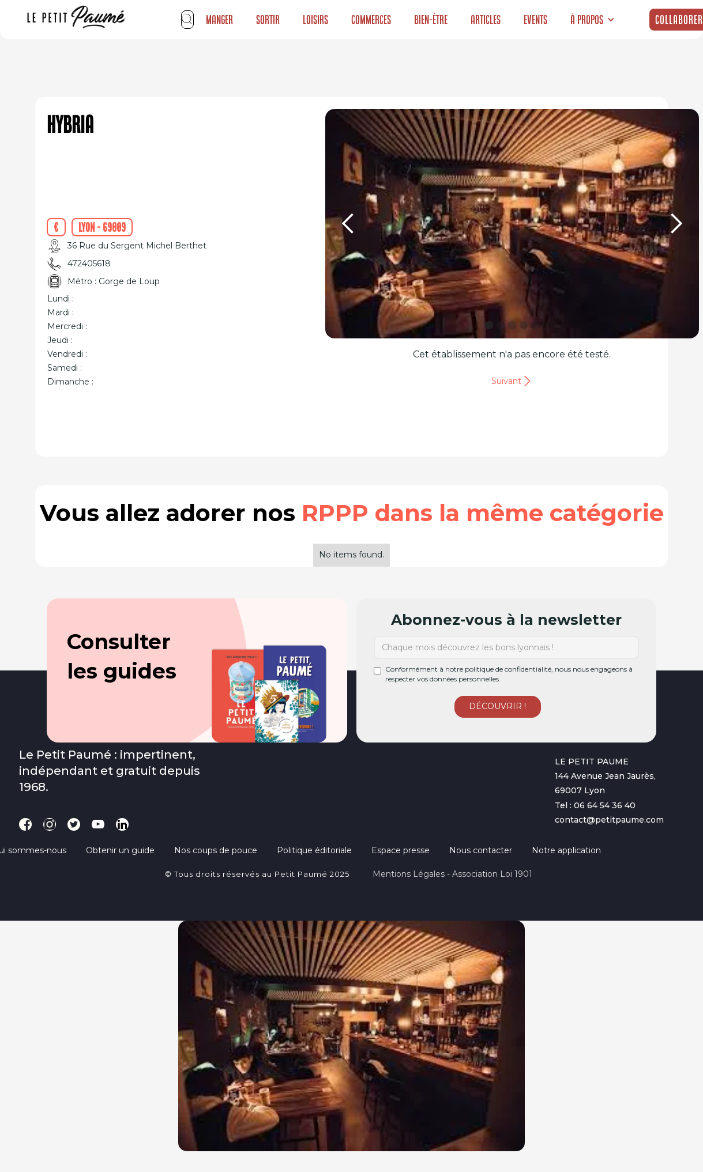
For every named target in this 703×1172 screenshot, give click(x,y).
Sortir (268, 20)
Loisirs (315, 20)
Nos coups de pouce (215, 850)
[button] (592, 19)
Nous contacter (480, 850)
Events (535, 20)
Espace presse (400, 850)
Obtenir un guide (120, 850)
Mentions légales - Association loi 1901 (452, 874)
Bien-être (431, 20)
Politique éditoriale (314, 850)
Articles (486, 20)
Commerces (371, 20)
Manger (219, 20)
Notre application (566, 850)
